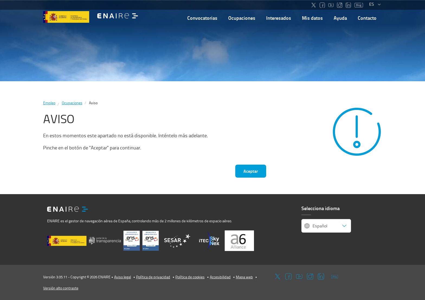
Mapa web (244, 276)
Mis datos (312, 17)
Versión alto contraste (60, 288)
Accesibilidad (220, 276)
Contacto (367, 17)
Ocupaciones (241, 17)
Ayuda (340, 17)
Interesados (278, 17)
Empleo (49, 102)
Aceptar (250, 171)
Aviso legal (122, 276)
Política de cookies (190, 276)
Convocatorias (202, 17)
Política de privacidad (153, 276)
